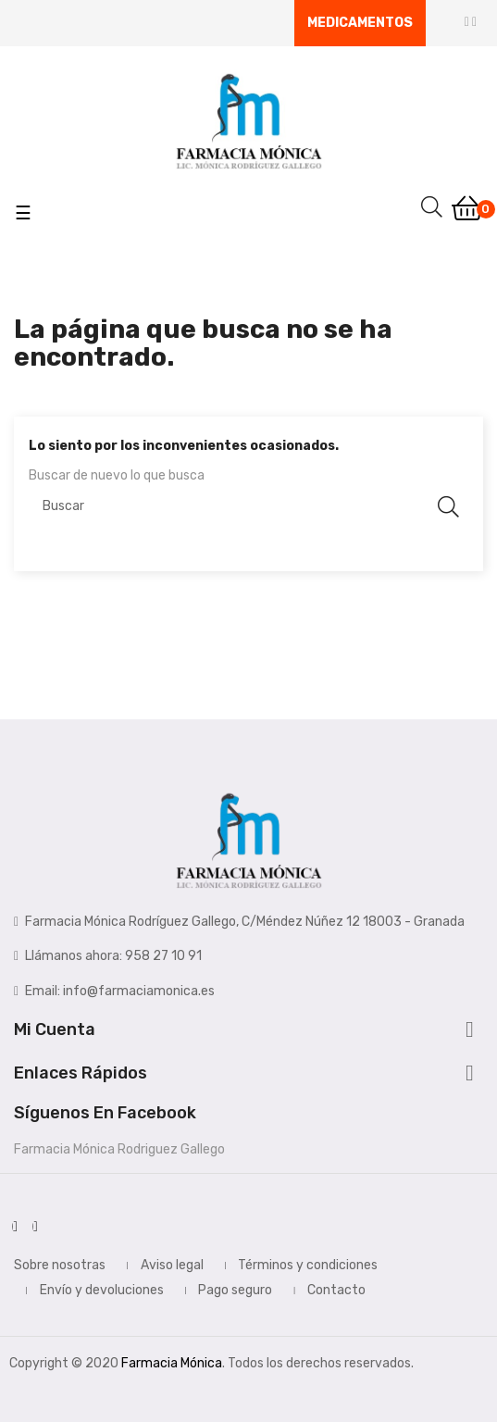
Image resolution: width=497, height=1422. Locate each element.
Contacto (336, 1290)
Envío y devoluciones (102, 1290)
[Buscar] (248, 506)
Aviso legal (172, 1265)
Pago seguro (235, 1290)
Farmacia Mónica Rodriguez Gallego (119, 1149)
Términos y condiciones (308, 1265)
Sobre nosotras (60, 1265)
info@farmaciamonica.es (139, 991)
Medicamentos (360, 23)
